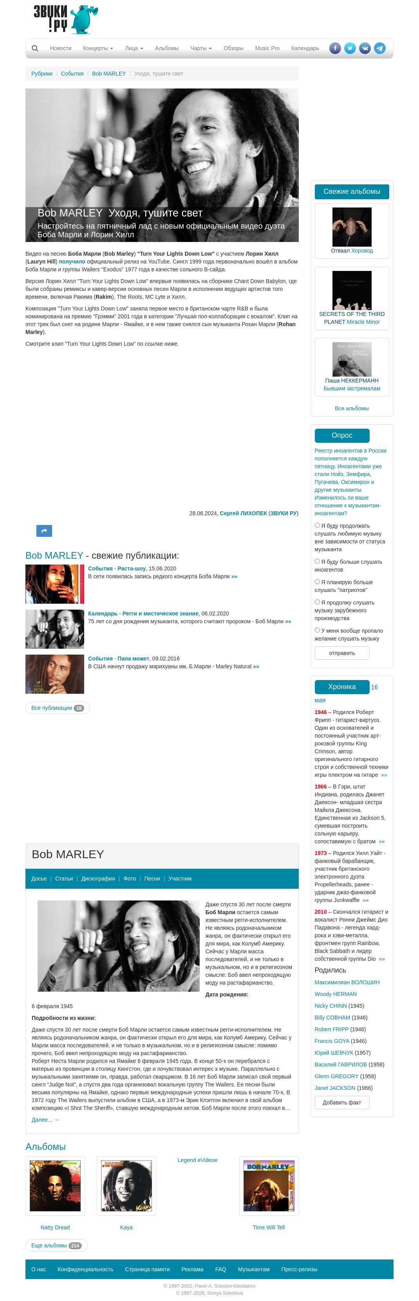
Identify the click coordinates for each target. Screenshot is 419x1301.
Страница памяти (147, 1269)
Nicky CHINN (331, 1006)
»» (234, 576)
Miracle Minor (363, 322)
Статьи (64, 878)
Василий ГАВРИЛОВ (341, 1064)
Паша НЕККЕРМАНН (352, 380)
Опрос (342, 435)
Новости (60, 48)
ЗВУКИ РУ (283, 513)
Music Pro (267, 48)
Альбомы (167, 48)
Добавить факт (342, 1102)
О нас (38, 1269)
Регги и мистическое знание (161, 613)
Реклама (192, 1269)
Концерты (98, 48)
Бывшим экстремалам (351, 388)
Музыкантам (254, 1269)
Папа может (133, 658)
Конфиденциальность (85, 1269)
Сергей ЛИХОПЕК (243, 513)
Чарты (201, 48)
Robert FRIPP (332, 1029)
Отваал (340, 250)
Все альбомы (352, 408)
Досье (39, 878)
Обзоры (234, 48)
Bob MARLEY (109, 73)
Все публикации (57, 708)
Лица (134, 48)
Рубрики (41, 73)
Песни (152, 878)
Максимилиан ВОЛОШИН (347, 982)
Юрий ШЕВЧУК (334, 1053)
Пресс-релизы (300, 1269)
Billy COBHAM (332, 1017)
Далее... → (46, 1120)
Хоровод (362, 250)
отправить (342, 653)
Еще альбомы (56, 1245)
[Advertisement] (207, 17)
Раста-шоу (131, 568)
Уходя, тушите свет (155, 213)
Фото (129, 878)
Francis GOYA (332, 1041)
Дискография (98, 878)
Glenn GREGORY (337, 1076)
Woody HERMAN (336, 994)
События (72, 73)
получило (72, 261)
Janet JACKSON (335, 1088)
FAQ (220, 1269)
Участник (180, 878)
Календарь (305, 48)
